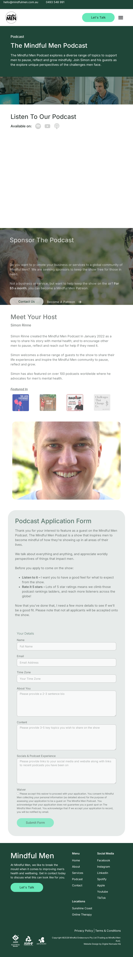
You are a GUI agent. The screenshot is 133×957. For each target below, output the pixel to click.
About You (23, 688)
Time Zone (24, 672)
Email (20, 656)
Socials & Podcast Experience (36, 756)
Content (22, 722)
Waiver (21, 789)
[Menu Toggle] (120, 17)
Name (20, 640)
